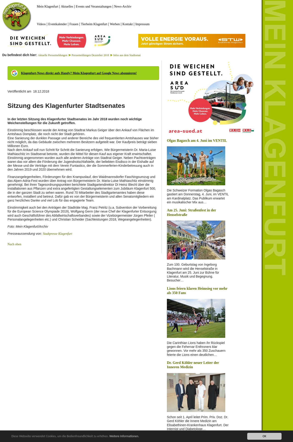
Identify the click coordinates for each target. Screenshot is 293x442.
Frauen (73, 24)
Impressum (142, 24)
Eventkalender (57, 24)
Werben (115, 24)
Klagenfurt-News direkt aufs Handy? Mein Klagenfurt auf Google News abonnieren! (79, 73)
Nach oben (14, 244)
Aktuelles (67, 6)
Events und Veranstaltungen (93, 6)
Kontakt (127, 24)
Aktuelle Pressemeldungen (52, 55)
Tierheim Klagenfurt (94, 24)
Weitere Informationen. (124, 436)
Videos (41, 24)
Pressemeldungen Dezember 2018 (90, 55)
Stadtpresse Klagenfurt (57, 233)
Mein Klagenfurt (47, 6)
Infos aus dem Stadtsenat (127, 55)
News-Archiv (122, 6)
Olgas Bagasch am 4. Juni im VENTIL (197, 140)
